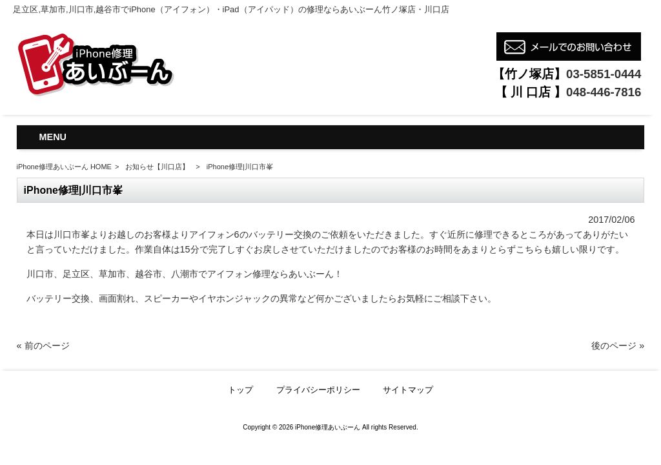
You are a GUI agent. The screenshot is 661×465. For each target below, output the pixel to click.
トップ (240, 390)
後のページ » (617, 345)
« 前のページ (43, 345)
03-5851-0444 (603, 74)
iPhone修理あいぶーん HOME (64, 166)
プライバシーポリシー (318, 390)
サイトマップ (408, 390)
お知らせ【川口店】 (157, 166)
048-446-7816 (603, 92)
